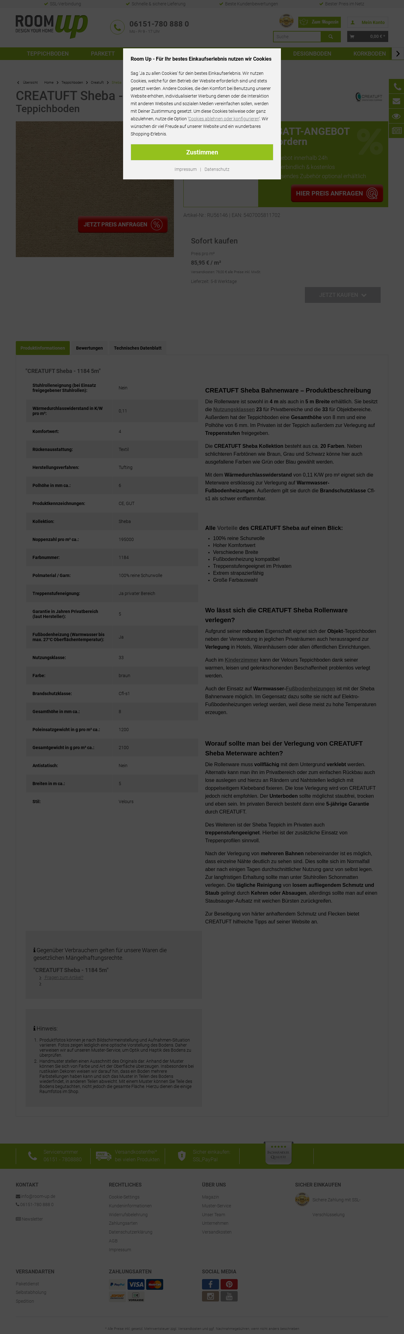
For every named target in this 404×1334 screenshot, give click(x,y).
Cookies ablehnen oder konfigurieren (223, 118)
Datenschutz (217, 169)
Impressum (186, 169)
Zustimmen (202, 152)
